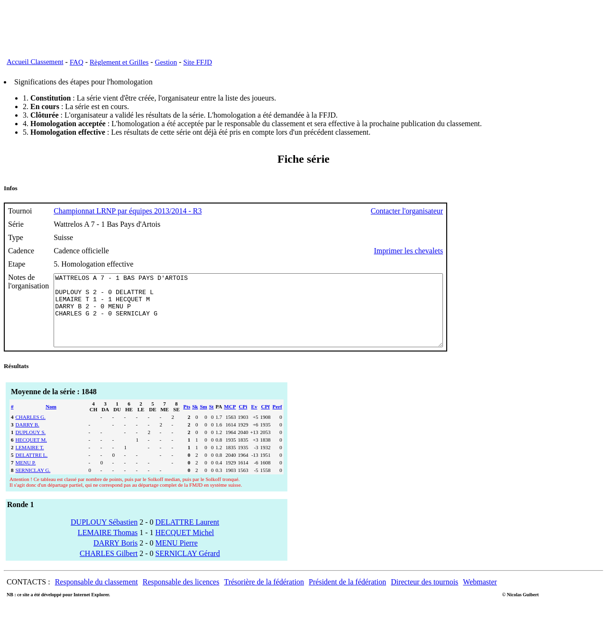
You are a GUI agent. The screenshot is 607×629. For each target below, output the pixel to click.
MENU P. (26, 477)
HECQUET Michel (185, 547)
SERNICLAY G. (33, 484)
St (211, 421)
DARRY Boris (115, 557)
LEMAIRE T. (30, 461)
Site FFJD (198, 62)
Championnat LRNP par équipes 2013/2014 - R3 (128, 211)
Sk (195, 421)
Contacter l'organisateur (454, 211)
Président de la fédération (347, 596)
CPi (243, 421)
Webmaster (480, 596)
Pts (187, 421)
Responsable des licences (181, 596)
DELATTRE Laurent (188, 536)
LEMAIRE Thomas (108, 547)
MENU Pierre (177, 557)
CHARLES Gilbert (109, 568)
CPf (265, 421)
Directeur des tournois (424, 596)
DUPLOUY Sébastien (104, 536)
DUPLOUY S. (31, 446)
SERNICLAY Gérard (188, 568)
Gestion (166, 62)
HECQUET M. (31, 454)
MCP (230, 421)
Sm (203, 421)
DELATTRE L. (32, 469)
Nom (51, 421)
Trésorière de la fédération (264, 596)
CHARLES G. (31, 431)
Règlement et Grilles (119, 62)
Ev (254, 421)
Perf (277, 421)
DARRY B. (27, 439)
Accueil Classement (35, 61)
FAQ (76, 62)
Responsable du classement (96, 596)
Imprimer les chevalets (455, 251)
